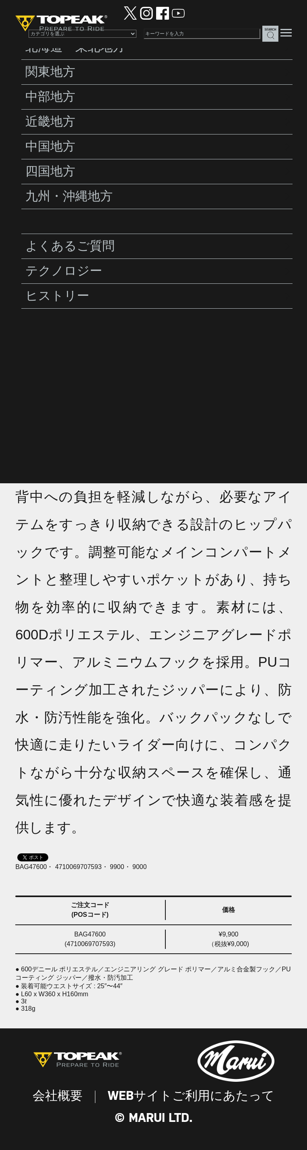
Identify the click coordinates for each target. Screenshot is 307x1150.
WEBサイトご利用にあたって (191, 1096)
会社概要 (57, 1096)
